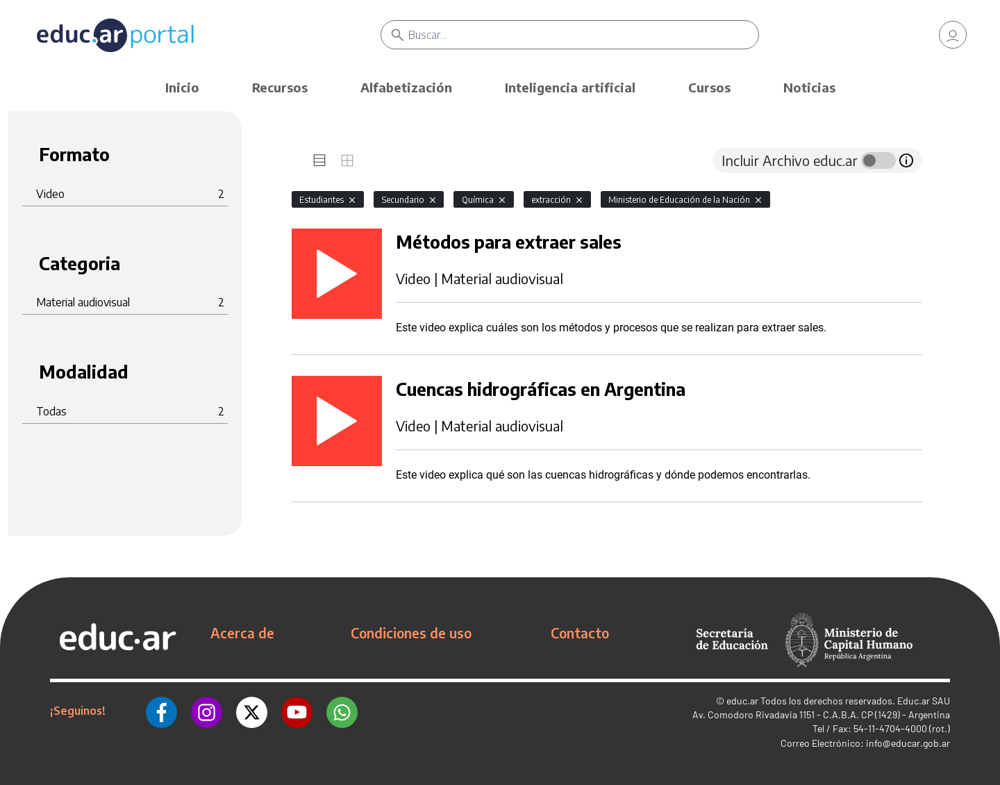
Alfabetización (406, 87)
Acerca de (242, 633)
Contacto (580, 633)
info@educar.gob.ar (908, 743)
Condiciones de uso (411, 633)
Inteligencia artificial (570, 87)
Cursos (709, 87)
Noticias (809, 87)
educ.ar (742, 700)
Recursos (280, 87)
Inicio (182, 87)
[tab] (319, 160)
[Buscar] (583, 35)
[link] (953, 35)
